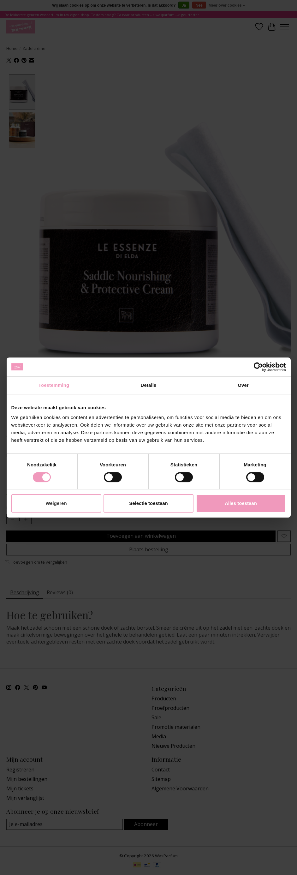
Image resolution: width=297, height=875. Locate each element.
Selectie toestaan (148, 503)
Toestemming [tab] (54, 385)
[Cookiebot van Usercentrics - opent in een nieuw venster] (258, 367)
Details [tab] (149, 385)
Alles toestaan (241, 503)
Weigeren (56, 503)
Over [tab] (243, 385)
